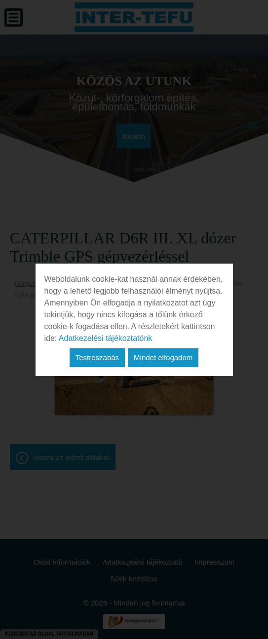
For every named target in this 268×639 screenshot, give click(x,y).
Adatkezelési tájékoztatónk (105, 338)
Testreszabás (97, 357)
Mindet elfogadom (163, 357)
